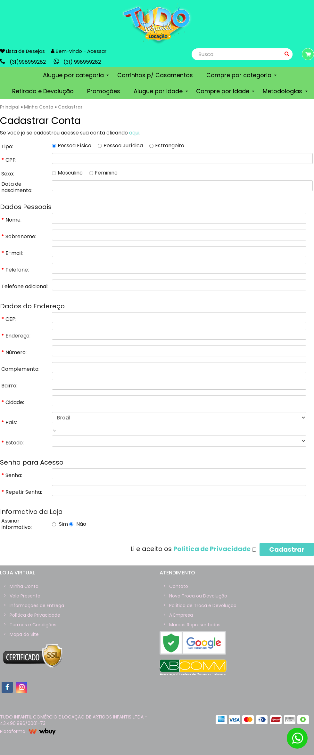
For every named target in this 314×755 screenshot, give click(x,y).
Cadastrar (70, 107)
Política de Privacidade (35, 615)
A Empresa (181, 615)
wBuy (42, 731)
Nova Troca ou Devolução (198, 596)
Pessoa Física (71, 145)
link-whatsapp (79, 61)
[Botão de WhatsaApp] (297, 738)
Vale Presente (25, 596)
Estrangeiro (166, 145)
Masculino (67, 173)
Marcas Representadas (194, 624)
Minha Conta (39, 107)
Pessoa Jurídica (120, 145)
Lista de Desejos (22, 51)
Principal (10, 107)
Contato (178, 586)
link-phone (24, 61)
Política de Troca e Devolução (202, 605)
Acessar (96, 51)
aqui (134, 132)
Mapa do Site (24, 634)
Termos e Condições (33, 624)
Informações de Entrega (37, 605)
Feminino (103, 173)
